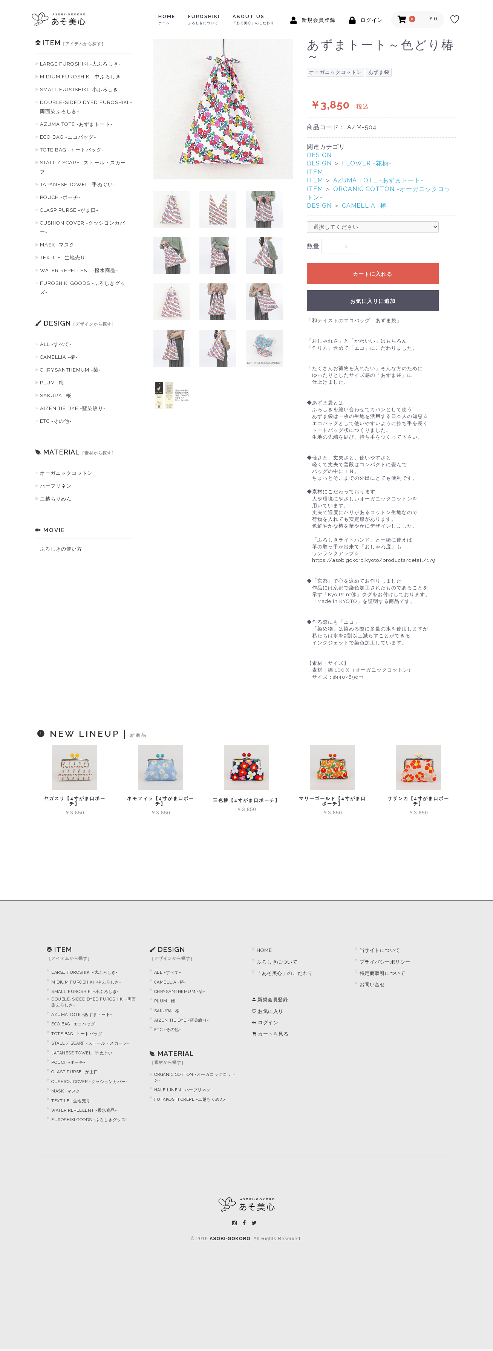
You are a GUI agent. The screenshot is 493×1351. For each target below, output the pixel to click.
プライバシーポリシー (385, 964)
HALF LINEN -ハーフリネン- (183, 1091)
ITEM (315, 172)
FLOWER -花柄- (367, 163)
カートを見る (270, 1036)
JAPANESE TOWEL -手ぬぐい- (77, 184)
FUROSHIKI (204, 19)
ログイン (265, 1025)
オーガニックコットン (66, 473)
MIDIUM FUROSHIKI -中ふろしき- (81, 77)
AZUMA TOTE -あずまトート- (76, 124)
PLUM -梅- (53, 383)
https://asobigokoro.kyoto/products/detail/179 (374, 562)
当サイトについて (380, 952)
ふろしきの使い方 (61, 549)
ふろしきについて (277, 964)
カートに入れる (372, 276)
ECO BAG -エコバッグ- (68, 137)
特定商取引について (383, 975)
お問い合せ (372, 987)
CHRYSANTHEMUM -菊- (70, 370)
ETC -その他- (56, 421)
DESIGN (319, 155)
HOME (166, 19)
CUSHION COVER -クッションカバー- (89, 1084)
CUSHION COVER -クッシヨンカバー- (82, 227)
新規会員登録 (270, 1002)
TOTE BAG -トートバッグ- (72, 150)
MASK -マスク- (58, 245)
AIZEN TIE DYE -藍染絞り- (73, 408)
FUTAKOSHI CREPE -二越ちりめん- (190, 1101)
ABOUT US (253, 19)
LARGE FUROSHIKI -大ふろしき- (80, 64)
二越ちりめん (56, 499)
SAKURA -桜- (56, 395)
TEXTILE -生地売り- (64, 257)
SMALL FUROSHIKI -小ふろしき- (80, 89)
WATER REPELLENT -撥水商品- (79, 270)
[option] (223, 109)
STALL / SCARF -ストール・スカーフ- (83, 167)
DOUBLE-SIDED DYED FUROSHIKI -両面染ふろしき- (86, 106)
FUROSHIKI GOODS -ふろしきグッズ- (83, 287)
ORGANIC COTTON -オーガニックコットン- (195, 1079)
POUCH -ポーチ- (60, 197)
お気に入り (267, 1013)
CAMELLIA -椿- (59, 357)
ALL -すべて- (56, 344)
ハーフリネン (56, 486)
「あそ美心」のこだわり (285, 975)
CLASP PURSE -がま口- (69, 210)
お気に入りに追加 (372, 303)
